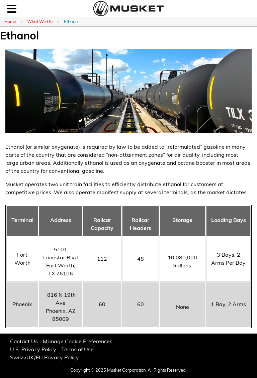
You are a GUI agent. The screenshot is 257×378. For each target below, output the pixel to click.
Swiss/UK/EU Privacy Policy (44, 358)
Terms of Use (77, 350)
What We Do (40, 22)
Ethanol (71, 22)
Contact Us (24, 342)
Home (10, 22)
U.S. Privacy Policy (33, 350)
